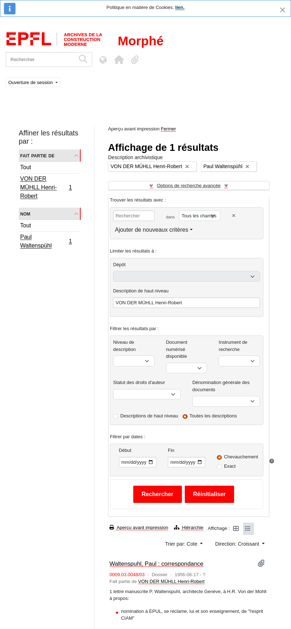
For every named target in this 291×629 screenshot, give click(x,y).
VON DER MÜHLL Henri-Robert (46, 187)
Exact (230, 466)
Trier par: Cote (182, 544)
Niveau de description (124, 345)
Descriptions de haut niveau (149, 415)
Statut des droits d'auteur (139, 382)
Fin (171, 450)
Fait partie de (37, 155)
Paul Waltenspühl (46, 241)
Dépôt (119, 264)
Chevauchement (241, 456)
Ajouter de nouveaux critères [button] (151, 230)
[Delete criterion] (234, 215)
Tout (25, 167)
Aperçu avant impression (138, 527)
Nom (25, 213)
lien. (179, 7)
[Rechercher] (40, 59)
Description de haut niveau (141, 290)
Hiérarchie (188, 527)
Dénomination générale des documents (221, 386)
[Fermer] (282, 9)
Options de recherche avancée (188, 185)
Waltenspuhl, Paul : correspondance (156, 563)
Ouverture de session (31, 82)
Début (125, 450)
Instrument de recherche (233, 345)
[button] (119, 59)
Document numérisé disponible (176, 349)
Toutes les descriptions (213, 415)
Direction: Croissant (237, 544)
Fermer (168, 128)
